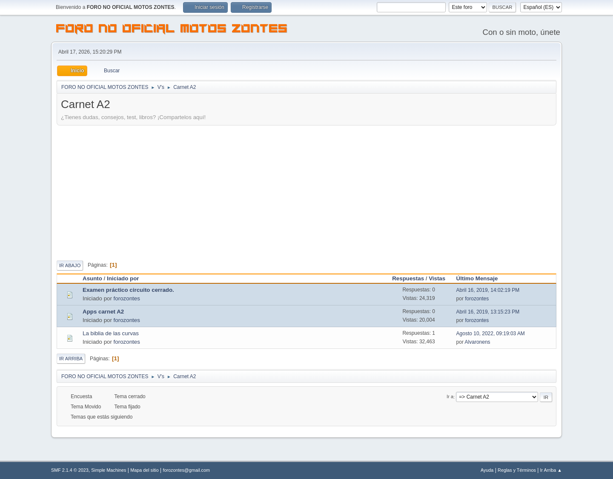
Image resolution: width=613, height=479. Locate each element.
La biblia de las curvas (111, 333)
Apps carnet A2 (103, 311)
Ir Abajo (69, 265)
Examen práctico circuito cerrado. (128, 290)
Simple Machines (108, 470)
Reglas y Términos (517, 470)
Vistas (437, 278)
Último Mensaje (481, 278)
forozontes (127, 298)
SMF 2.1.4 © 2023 (70, 470)
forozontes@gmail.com (186, 470)
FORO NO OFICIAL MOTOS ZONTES (172, 30)
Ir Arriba (71, 358)
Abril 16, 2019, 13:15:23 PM (488, 312)
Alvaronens (477, 342)
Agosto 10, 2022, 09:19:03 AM (490, 333)
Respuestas (408, 278)
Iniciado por (123, 278)
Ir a (450, 396)
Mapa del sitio (144, 470)
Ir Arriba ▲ (551, 470)
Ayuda (487, 470)
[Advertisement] (306, 191)
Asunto (92, 278)
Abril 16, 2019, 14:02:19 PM (488, 290)
